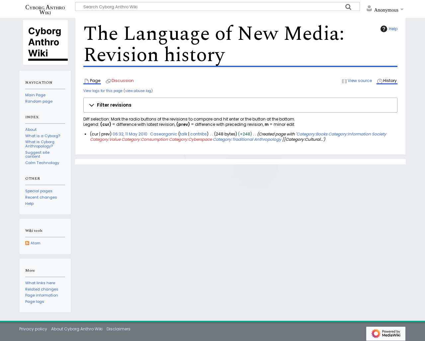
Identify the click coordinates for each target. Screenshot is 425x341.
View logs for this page (103, 90)
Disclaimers (118, 329)
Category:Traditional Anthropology (247, 139)
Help (388, 29)
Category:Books (312, 134)
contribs (198, 134)
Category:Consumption (145, 139)
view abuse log (138, 90)
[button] (240, 105)
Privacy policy (33, 329)
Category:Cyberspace (190, 139)
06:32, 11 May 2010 (130, 134)
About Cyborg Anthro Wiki (77, 329)
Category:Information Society (357, 134)
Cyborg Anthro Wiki (45, 9)
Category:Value (105, 139)
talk (183, 134)
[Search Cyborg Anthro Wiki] (217, 6)
